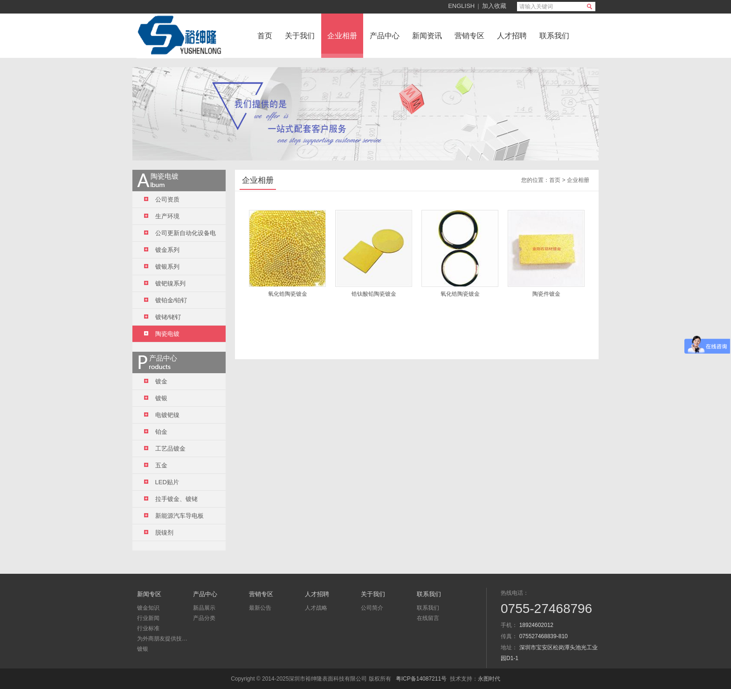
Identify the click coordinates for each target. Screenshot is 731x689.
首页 (264, 36)
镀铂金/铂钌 (165, 300)
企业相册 (342, 36)
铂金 (155, 431)
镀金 (155, 381)
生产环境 (161, 216)
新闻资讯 (427, 36)
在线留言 (428, 618)
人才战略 (316, 608)
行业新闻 (148, 618)
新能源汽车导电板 (174, 515)
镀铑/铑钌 (162, 316)
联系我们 (554, 36)
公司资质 (161, 199)
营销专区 (469, 36)
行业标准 (148, 628)
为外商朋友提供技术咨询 (162, 638)
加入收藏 (494, 5)
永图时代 (489, 678)
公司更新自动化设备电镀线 (180, 235)
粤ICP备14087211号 (421, 678)
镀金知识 (148, 608)
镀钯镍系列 (165, 283)
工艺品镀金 (165, 448)
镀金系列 (161, 249)
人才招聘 (512, 36)
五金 (155, 465)
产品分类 (204, 618)
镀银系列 (161, 266)
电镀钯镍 (161, 414)
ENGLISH (461, 5)
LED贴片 (161, 482)
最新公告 (260, 608)
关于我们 (300, 36)
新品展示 (204, 608)
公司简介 (372, 608)
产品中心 (385, 36)
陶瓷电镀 (161, 333)
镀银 (155, 398)
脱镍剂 (158, 532)
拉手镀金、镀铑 (171, 498)
